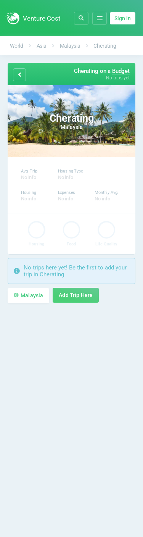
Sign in (122, 18)
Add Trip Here (76, 295)
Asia (42, 46)
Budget (121, 71)
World (16, 46)
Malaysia (70, 46)
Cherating (104, 46)
